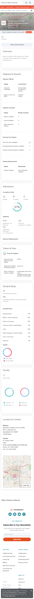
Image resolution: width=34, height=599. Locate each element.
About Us (21, 579)
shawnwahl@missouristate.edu (17, 445)
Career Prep (6, 559)
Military (5, 562)
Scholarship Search (23, 559)
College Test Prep (7, 553)
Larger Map (26, 485)
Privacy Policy (7, 585)
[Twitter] (10, 514)
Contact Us (21, 582)
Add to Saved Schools (17, 45)
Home (2, 7)
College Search (22, 553)
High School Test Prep (9, 565)
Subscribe (17, 539)
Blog (19, 588)
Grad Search (21, 556)
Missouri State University (22, 7)
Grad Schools (10, 7)
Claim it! (28, 32)
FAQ (19, 585)
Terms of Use (6, 587)
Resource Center (23, 562)
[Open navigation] (30, 2)
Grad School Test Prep (9, 556)
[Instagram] (24, 514)
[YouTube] (19, 514)
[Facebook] (14, 514)
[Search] (26, 2)
